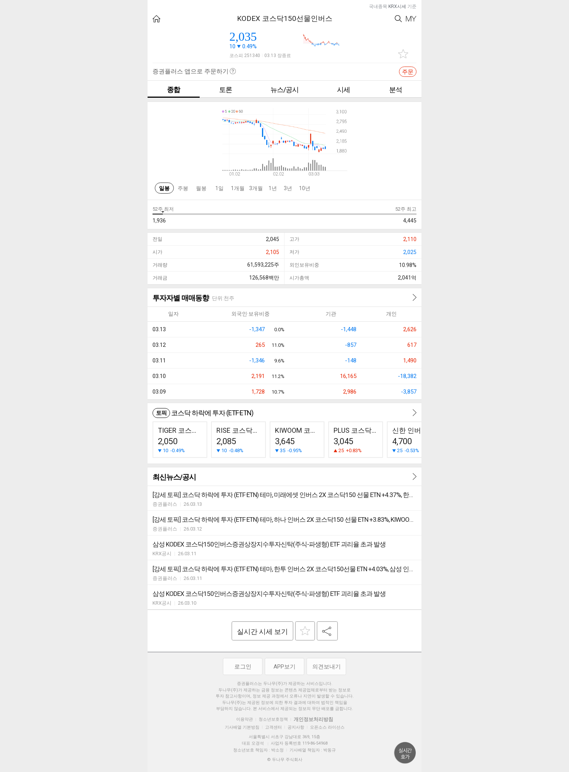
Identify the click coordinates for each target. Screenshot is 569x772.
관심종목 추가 (403, 53)
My (411, 19)
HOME (157, 18)
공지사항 (296, 727)
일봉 (164, 188)
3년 (288, 188)
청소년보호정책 (273, 719)
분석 (395, 90)
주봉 (183, 188)
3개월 (256, 188)
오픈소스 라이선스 (327, 727)
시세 (343, 90)
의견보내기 (326, 666)
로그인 (242, 666)
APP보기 (284, 666)
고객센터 (273, 727)
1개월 (238, 188)
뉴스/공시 (284, 90)
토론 (225, 90)
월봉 (201, 188)
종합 (173, 90)
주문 (407, 71)
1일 (219, 188)
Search (398, 18)
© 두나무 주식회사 (284, 759)
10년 (304, 188)
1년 (273, 188)
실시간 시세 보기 (262, 631)
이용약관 (244, 719)
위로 (405, 753)
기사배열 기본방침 (242, 727)
